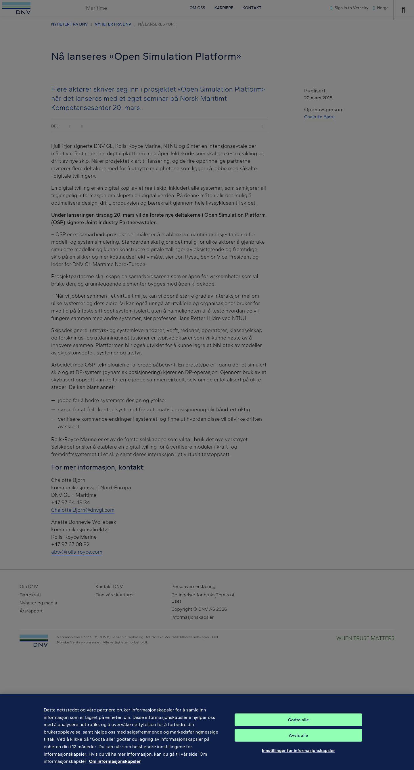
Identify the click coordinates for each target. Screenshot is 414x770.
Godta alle (298, 736)
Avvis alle (298, 752)
